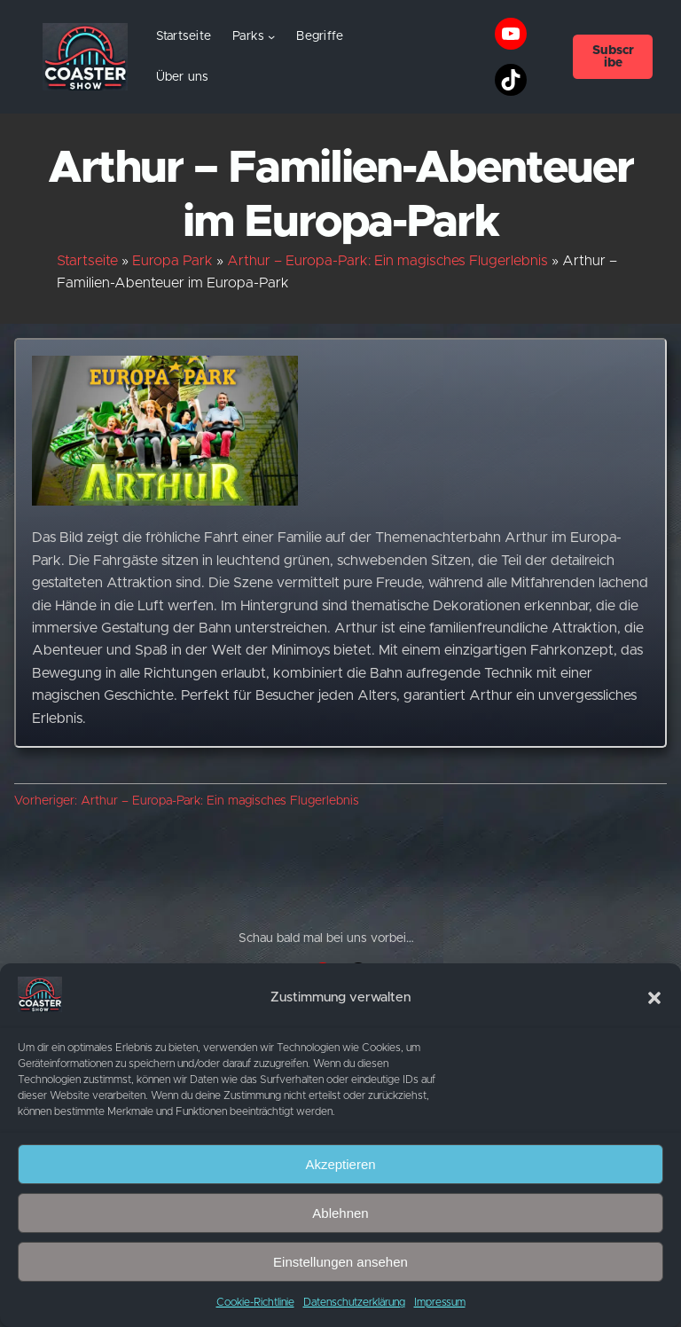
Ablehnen (340, 1213)
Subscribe (613, 56)
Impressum (440, 1302)
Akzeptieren (340, 1164)
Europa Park (172, 261)
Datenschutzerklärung (354, 1302)
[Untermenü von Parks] (271, 36)
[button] (654, 998)
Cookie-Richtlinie (255, 1302)
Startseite (184, 36)
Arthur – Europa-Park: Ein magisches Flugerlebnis (387, 261)
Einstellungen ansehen (340, 1261)
